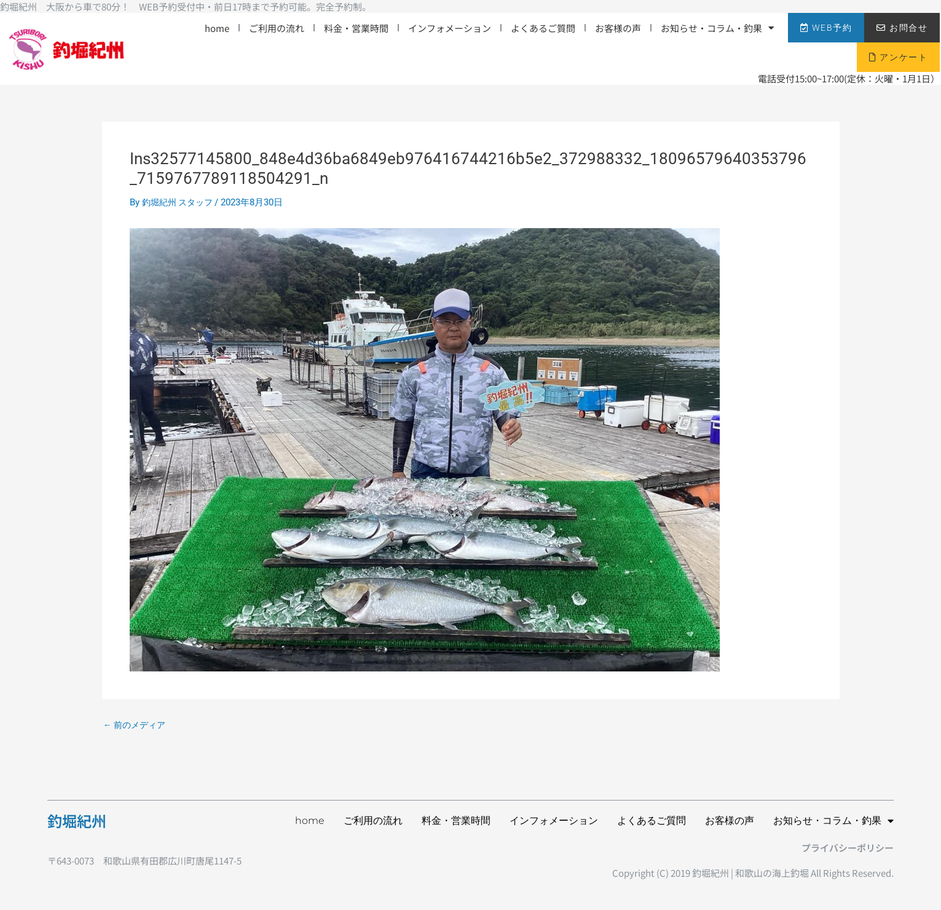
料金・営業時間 (356, 28)
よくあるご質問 (543, 28)
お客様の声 (618, 28)
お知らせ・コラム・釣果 (717, 28)
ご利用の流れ (276, 28)
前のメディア (136, 725)
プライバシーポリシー (847, 847)
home (217, 28)
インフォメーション (449, 28)
